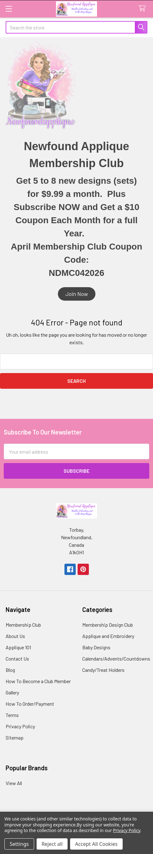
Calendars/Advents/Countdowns (116, 659)
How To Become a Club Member (38, 681)
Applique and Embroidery (108, 636)
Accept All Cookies (96, 844)
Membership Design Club (107, 625)
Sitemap (14, 738)
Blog (10, 670)
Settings (19, 844)
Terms (12, 715)
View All (14, 783)
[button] (76, 294)
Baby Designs (96, 647)
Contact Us (17, 659)
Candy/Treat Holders (103, 670)
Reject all (52, 844)
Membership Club (23, 625)
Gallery (12, 692)
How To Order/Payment (30, 704)
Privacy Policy (20, 726)
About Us (15, 636)
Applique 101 (18, 647)
